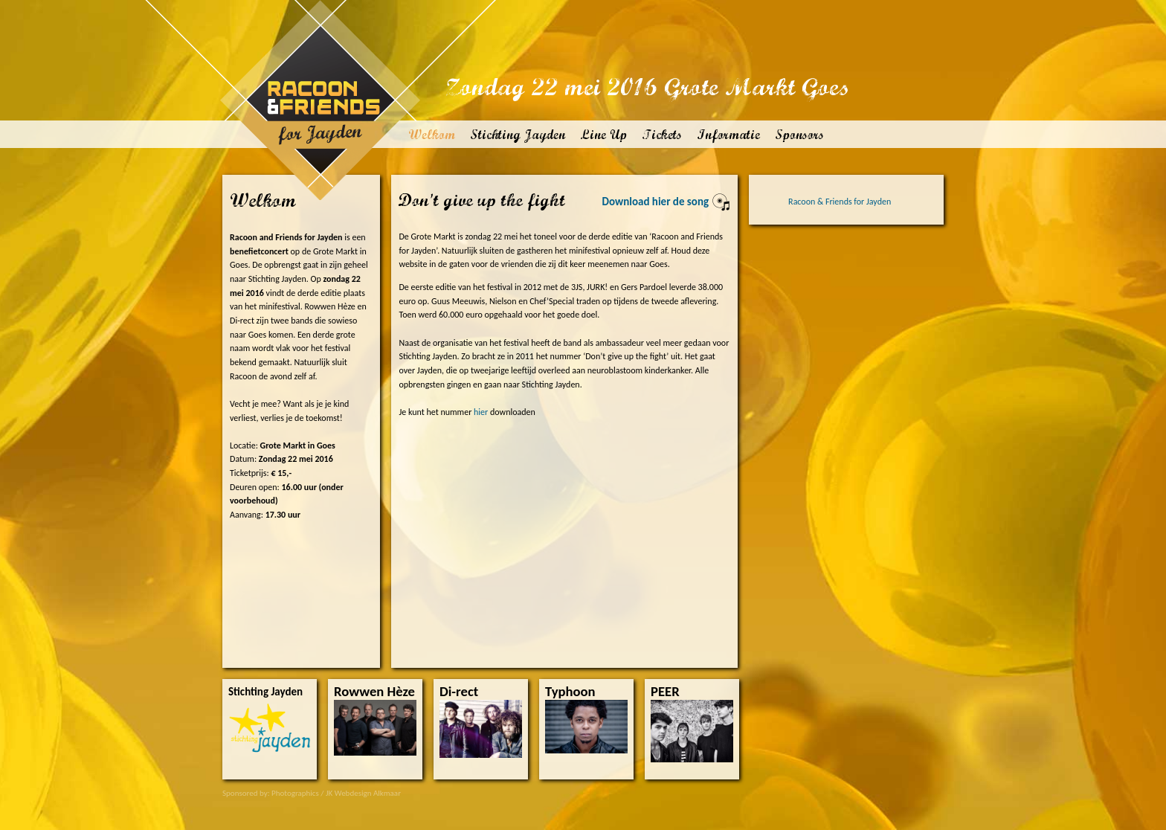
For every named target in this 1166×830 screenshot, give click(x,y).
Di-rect (458, 692)
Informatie (728, 134)
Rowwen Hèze (374, 692)
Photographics (295, 793)
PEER (665, 692)
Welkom (431, 134)
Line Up (603, 134)
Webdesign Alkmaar (368, 793)
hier (481, 412)
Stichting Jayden (517, 134)
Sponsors (799, 134)
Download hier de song (666, 202)
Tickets (662, 134)
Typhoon (570, 692)
